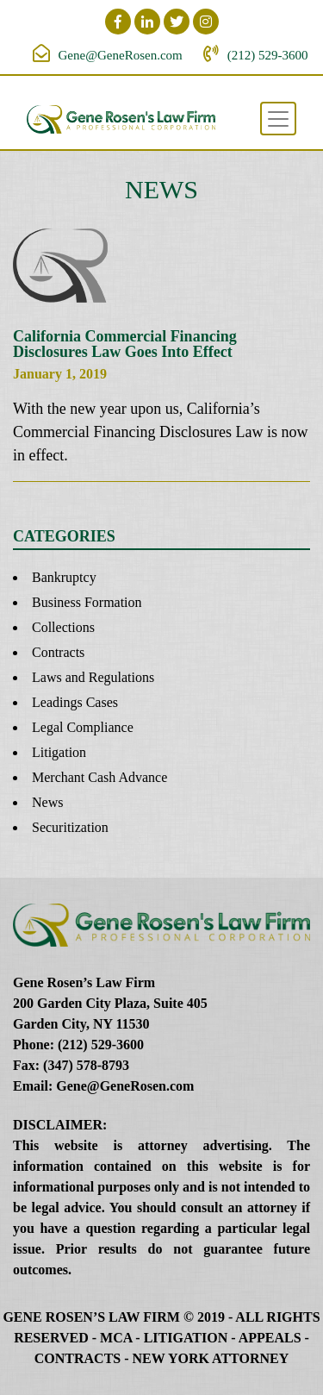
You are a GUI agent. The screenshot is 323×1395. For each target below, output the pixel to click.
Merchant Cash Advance (99, 777)
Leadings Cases (75, 702)
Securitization (70, 827)
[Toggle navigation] (278, 118)
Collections (63, 627)
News (47, 802)
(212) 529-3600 (267, 55)
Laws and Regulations (93, 677)
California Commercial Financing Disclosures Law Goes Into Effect (125, 344)
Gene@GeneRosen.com (121, 55)
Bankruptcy (64, 577)
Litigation (59, 752)
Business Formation (87, 602)
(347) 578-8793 (86, 1065)
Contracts (58, 652)
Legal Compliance (83, 727)
